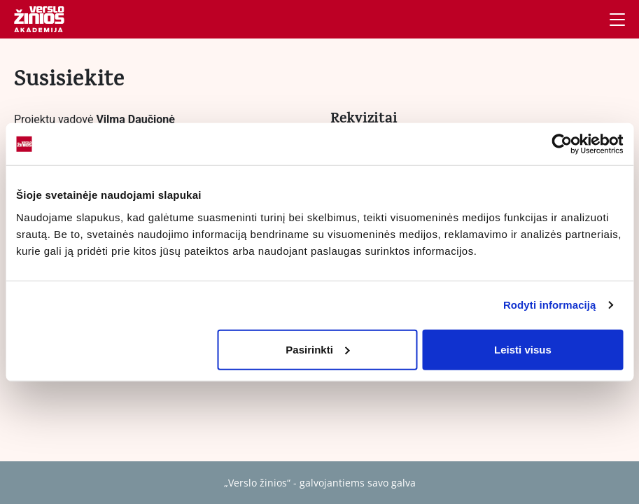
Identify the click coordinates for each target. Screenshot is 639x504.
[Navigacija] (617, 19)
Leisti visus (523, 349)
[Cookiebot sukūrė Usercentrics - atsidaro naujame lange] (561, 144)
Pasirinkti (318, 349)
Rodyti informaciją (549, 305)
